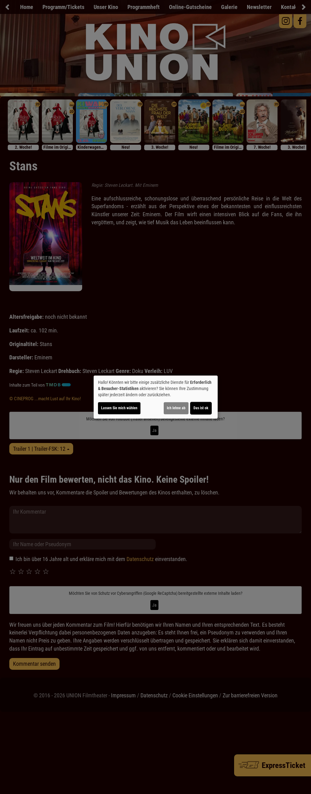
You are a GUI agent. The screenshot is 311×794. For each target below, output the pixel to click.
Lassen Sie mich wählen (119, 408)
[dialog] (156, 397)
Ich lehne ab (176, 408)
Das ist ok (200, 408)
